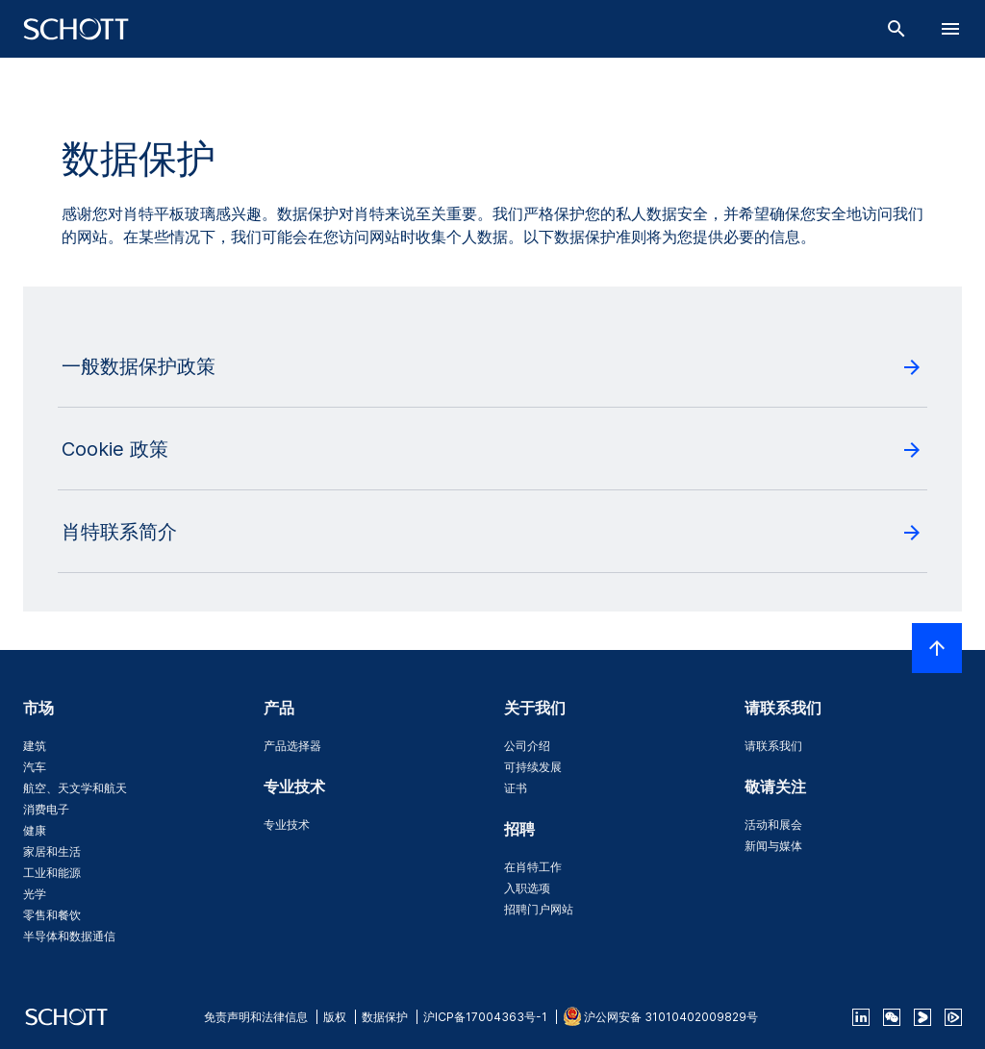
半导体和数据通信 (69, 936)
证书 (515, 788)
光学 (34, 894)
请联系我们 (773, 745)
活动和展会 (773, 824)
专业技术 (287, 824)
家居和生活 (52, 851)
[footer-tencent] (953, 1017)
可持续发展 (533, 767)
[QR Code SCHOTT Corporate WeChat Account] (891, 1017)
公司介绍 (527, 745)
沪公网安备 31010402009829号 (671, 1017)
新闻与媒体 (773, 845)
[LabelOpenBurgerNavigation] (950, 28)
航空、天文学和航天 (75, 788)
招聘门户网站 (538, 909)
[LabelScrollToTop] (937, 648)
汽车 (34, 767)
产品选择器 (292, 745)
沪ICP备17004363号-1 (485, 1017)
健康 (34, 830)
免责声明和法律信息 (256, 1017)
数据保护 (385, 1017)
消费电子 (46, 809)
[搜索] (896, 28)
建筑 (34, 745)
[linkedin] (861, 1017)
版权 (334, 1017)
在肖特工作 (533, 867)
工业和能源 (52, 872)
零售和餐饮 (52, 915)
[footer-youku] (922, 1017)
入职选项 (527, 888)
